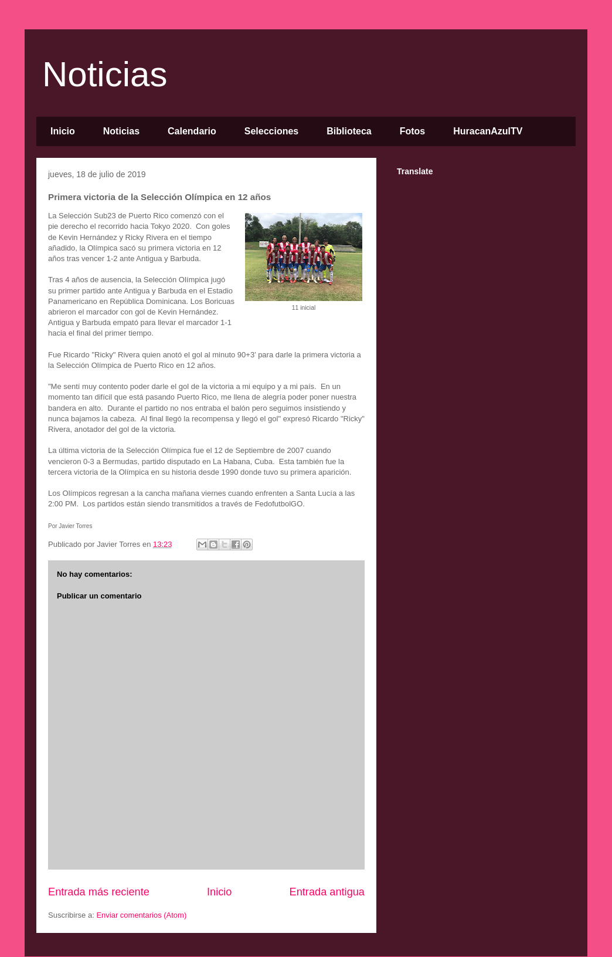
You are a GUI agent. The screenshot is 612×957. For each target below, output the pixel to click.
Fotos (413, 131)
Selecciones (271, 131)
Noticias (104, 74)
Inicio (62, 131)
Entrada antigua (327, 892)
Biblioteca (349, 131)
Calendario (192, 131)
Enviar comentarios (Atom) (141, 915)
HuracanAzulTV (487, 131)
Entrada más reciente (98, 892)
